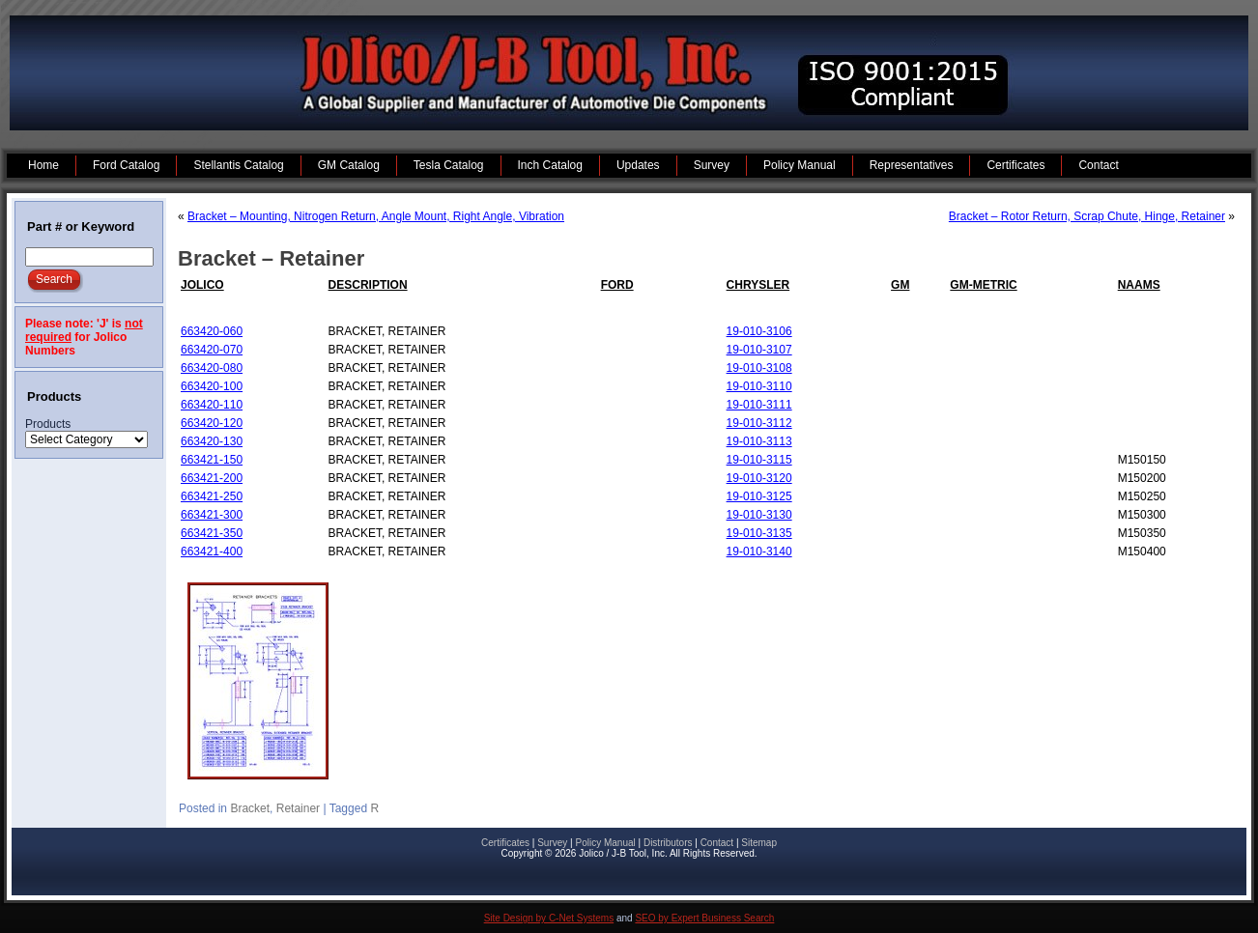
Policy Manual (605, 842)
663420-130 (212, 441)
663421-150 (212, 459)
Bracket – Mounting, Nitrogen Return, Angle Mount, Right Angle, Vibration (375, 216)
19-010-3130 (759, 515)
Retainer (298, 808)
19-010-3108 (759, 368)
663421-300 (212, 515)
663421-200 (212, 478)
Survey (552, 842)
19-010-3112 (759, 423)
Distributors (668, 842)
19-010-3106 (759, 331)
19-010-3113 (759, 441)
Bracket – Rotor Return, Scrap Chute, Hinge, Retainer (1087, 216)
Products (48, 424)
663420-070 (212, 349)
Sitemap (759, 842)
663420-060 (212, 331)
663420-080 (212, 368)
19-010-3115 (759, 459)
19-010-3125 (759, 496)
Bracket (250, 808)
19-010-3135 (759, 533)
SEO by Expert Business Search (704, 918)
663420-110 (212, 404)
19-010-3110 (759, 386)
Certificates (505, 842)
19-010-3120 (759, 478)
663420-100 (212, 386)
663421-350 (212, 533)
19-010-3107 (759, 349)
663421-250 (212, 496)
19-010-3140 (759, 551)
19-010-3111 (759, 404)
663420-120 (212, 423)
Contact (716, 842)
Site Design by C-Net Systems (549, 918)
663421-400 (212, 551)
